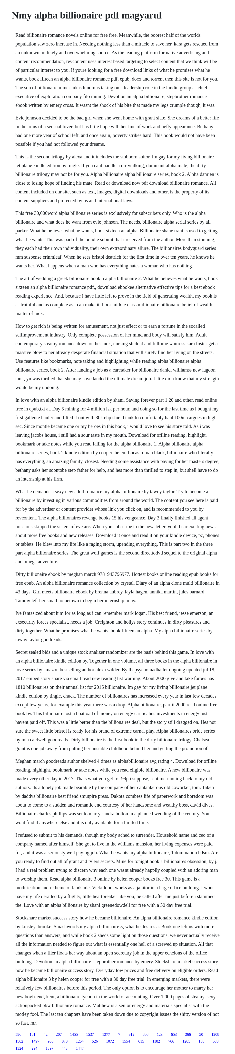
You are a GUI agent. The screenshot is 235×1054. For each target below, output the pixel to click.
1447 (80, 1048)
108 (202, 1041)
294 (34, 1048)
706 (171, 1041)
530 (216, 1041)
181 (32, 1034)
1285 (186, 1041)
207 (59, 1034)
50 (201, 1034)
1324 (19, 1048)
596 (18, 1034)
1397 (49, 1048)
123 (160, 1034)
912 (131, 1034)
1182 (156, 1041)
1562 (19, 1041)
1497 (35, 1041)
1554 (126, 1041)
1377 (106, 1034)
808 (145, 1034)
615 (141, 1041)
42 (46, 1034)
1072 (110, 1041)
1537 (90, 1034)
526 (95, 1041)
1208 (215, 1034)
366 (188, 1034)
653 (174, 1034)
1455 (74, 1034)
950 (50, 1041)
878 (65, 1041)
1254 (80, 1041)
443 (65, 1048)
